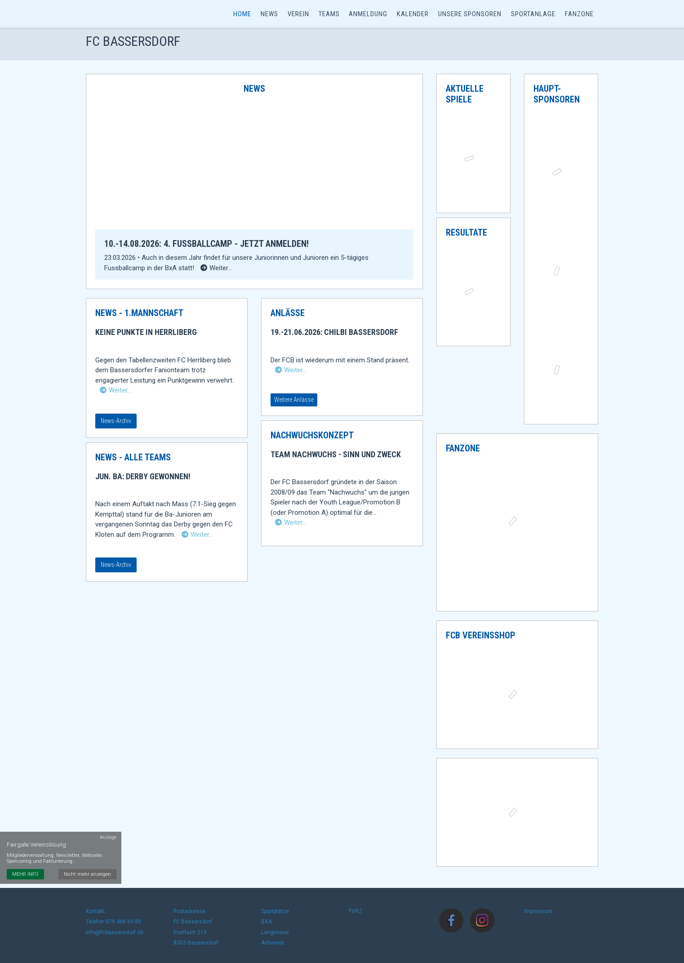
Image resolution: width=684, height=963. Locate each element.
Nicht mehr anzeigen (87, 857)
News (271, 14)
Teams (330, 14)
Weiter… (115, 393)
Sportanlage (533, 14)
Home (245, 14)
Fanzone (579, 14)
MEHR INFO (25, 857)
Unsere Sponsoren (470, 14)
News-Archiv (116, 423)
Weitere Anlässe (294, 402)
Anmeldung (369, 14)
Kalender (414, 14)
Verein (300, 14)
